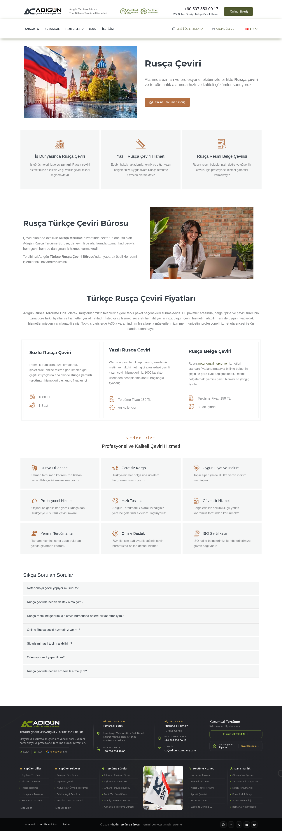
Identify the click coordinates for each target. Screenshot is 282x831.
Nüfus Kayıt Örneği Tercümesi (73, 787)
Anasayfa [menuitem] (32, 29)
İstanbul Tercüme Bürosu (117, 775)
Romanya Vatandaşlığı (244, 806)
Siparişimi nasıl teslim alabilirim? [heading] (49, 643)
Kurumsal (30, 824)
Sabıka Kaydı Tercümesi (69, 794)
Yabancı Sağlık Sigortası (245, 781)
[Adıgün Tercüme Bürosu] (40, 724)
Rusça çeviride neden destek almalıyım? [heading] (55, 602)
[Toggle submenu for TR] (256, 29)
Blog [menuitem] (92, 29)
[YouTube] (254, 824)
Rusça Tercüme (30, 787)
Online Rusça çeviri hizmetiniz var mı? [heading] (53, 629)
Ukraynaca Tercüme (32, 794)
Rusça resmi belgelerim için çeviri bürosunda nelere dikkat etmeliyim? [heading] (75, 616)
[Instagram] (223, 824)
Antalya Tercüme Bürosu (117, 800)
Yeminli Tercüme (200, 781)
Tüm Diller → (27, 807)
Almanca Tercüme (31, 781)
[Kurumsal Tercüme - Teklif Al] (235, 729)
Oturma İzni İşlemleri (243, 775)
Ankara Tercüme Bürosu (117, 787)
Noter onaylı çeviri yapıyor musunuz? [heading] (53, 588)
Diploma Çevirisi (65, 781)
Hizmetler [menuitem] (74, 29)
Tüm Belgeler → (64, 807)
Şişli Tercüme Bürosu (115, 781)
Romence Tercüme (32, 800)
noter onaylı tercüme (212, 363)
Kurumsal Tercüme (201, 775)
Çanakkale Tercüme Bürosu (119, 806)
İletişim (66, 824)
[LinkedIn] (247, 824)
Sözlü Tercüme (198, 800)
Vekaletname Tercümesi (70, 800)
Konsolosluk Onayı (242, 794)
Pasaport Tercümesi (67, 775)
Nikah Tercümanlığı (242, 787)
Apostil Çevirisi (198, 794)
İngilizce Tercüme (31, 775)
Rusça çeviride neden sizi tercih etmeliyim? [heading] (57, 671)
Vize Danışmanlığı (242, 800)
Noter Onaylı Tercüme (202, 787)
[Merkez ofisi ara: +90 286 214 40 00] (124, 749)
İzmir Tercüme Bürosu (116, 794)
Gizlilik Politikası (48, 824)
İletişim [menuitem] (108, 29)
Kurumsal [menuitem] (52, 29)
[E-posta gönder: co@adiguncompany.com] (180, 749)
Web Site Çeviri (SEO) (202, 806)
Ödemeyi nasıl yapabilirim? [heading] (46, 657)
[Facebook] (231, 824)
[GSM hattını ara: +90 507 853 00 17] (180, 739)
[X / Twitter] (239, 824)
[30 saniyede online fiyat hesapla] (235, 746)
